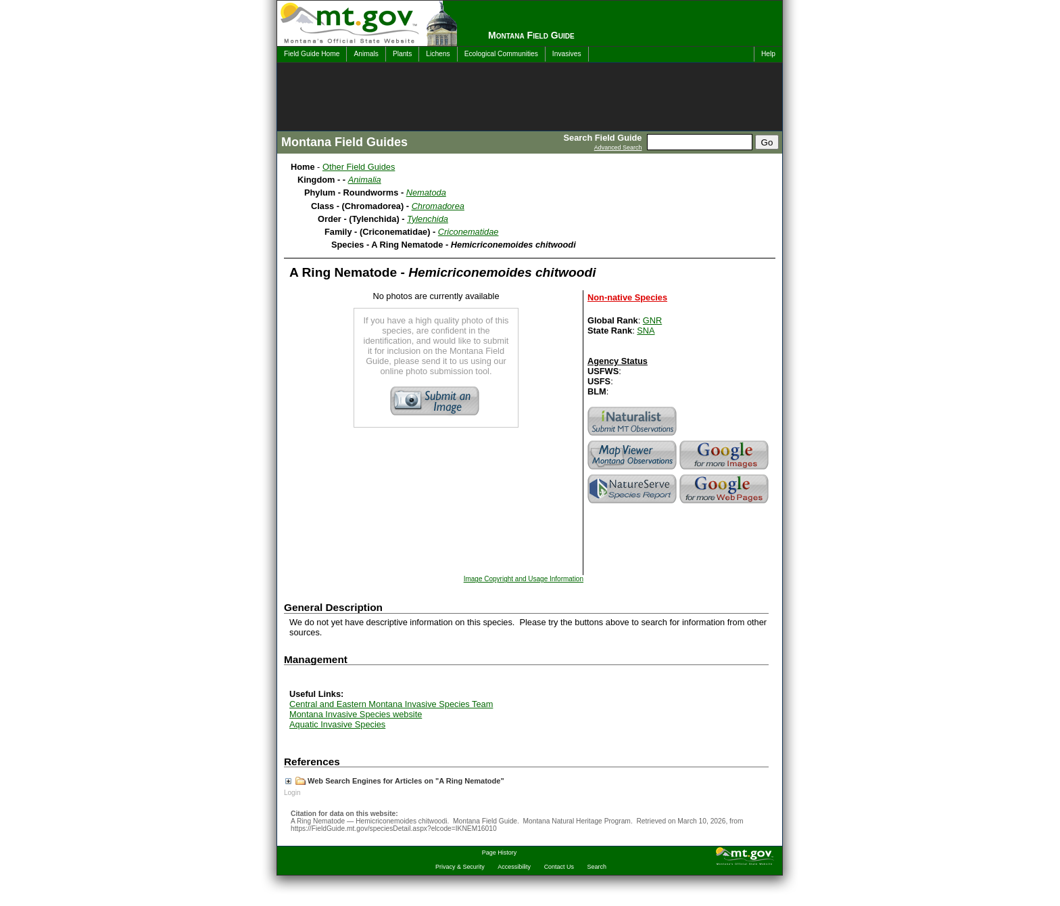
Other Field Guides (358, 167)
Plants (402, 54)
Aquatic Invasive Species (337, 724)
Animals (366, 54)
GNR (652, 320)
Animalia (364, 180)
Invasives (566, 54)
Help (768, 54)
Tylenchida (427, 219)
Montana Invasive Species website (355, 714)
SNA (645, 330)
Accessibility (514, 866)
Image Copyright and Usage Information (523, 579)
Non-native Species (627, 297)
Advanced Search (618, 147)
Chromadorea (438, 206)
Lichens (438, 54)
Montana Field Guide (531, 35)
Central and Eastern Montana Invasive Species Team (391, 704)
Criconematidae (468, 232)
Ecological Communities (501, 54)
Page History (499, 852)
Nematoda (426, 192)
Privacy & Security (460, 866)
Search (596, 866)
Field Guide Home (311, 54)
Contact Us (559, 866)
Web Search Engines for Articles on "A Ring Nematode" (394, 781)
